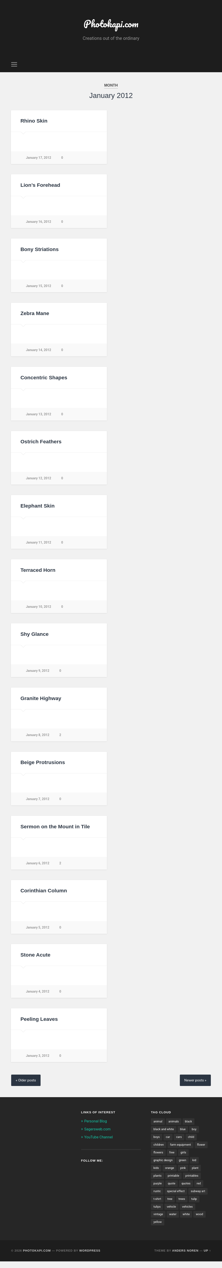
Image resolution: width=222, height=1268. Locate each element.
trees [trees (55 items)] (156, 1212)
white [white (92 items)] (157, 1228)
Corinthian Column (44, 894)
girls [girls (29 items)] (199, 1157)
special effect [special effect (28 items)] (176, 1197)
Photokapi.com (111, 24)
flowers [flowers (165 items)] (173, 1157)
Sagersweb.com (98, 1133)
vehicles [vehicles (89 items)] (159, 1220)
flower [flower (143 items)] (157, 1157)
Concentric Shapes (44, 379)
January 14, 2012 (39, 352)
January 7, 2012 (38, 802)
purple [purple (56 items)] (157, 1189)
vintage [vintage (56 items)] (176, 1220)
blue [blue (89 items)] (184, 1133)
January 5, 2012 (38, 931)
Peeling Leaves (39, 1023)
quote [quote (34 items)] (172, 1189)
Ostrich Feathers (41, 444)
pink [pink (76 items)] (184, 1173)
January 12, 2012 (39, 480)
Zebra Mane (35, 315)
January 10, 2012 (39, 609)
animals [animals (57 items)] (174, 1125)
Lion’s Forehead (40, 186)
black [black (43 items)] (190, 1125)
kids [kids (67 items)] (156, 1173)
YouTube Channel (99, 1141)
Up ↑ (207, 1257)
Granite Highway (41, 701)
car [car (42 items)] (168, 1141)
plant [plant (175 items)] (196, 1173)
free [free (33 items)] (187, 1157)
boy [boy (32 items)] (195, 1133)
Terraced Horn (38, 572)
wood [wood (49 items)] (171, 1228)
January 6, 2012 (38, 866)
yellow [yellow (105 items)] (185, 1228)
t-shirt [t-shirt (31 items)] (179, 1204)
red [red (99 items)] (200, 1189)
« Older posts (26, 1084)
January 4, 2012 (38, 995)
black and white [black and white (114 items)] (164, 1133)
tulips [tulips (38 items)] (182, 1212)
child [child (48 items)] (192, 1141)
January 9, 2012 (38, 673)
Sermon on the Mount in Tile (55, 829)
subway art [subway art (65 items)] (161, 1204)
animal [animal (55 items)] (158, 1125)
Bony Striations (39, 251)
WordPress (90, 1257)
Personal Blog (96, 1125)
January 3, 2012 (38, 1059)
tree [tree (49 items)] (191, 1204)
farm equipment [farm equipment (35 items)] (182, 1149)
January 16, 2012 (39, 223)
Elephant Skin (37, 508)
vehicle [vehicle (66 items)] (197, 1212)
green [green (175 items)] (184, 1165)
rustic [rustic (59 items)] (157, 1197)
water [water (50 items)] (191, 1220)
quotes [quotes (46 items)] (187, 1189)
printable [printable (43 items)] (174, 1181)
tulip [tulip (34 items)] (170, 1212)
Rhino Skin (34, 122)
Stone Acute (35, 958)
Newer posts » (194, 1084)
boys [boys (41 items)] (156, 1141)
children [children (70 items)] (158, 1149)
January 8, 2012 (38, 738)
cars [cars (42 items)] (180, 1141)
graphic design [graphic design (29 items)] (163, 1165)
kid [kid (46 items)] (196, 1165)
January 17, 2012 (39, 159)
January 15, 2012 (39, 287)
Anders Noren (185, 1257)
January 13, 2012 (39, 416)
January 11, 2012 (39, 545)
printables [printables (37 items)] (193, 1181)
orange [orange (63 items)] (170, 1173)
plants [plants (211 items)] (157, 1181)
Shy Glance (35, 636)
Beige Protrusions (43, 765)
